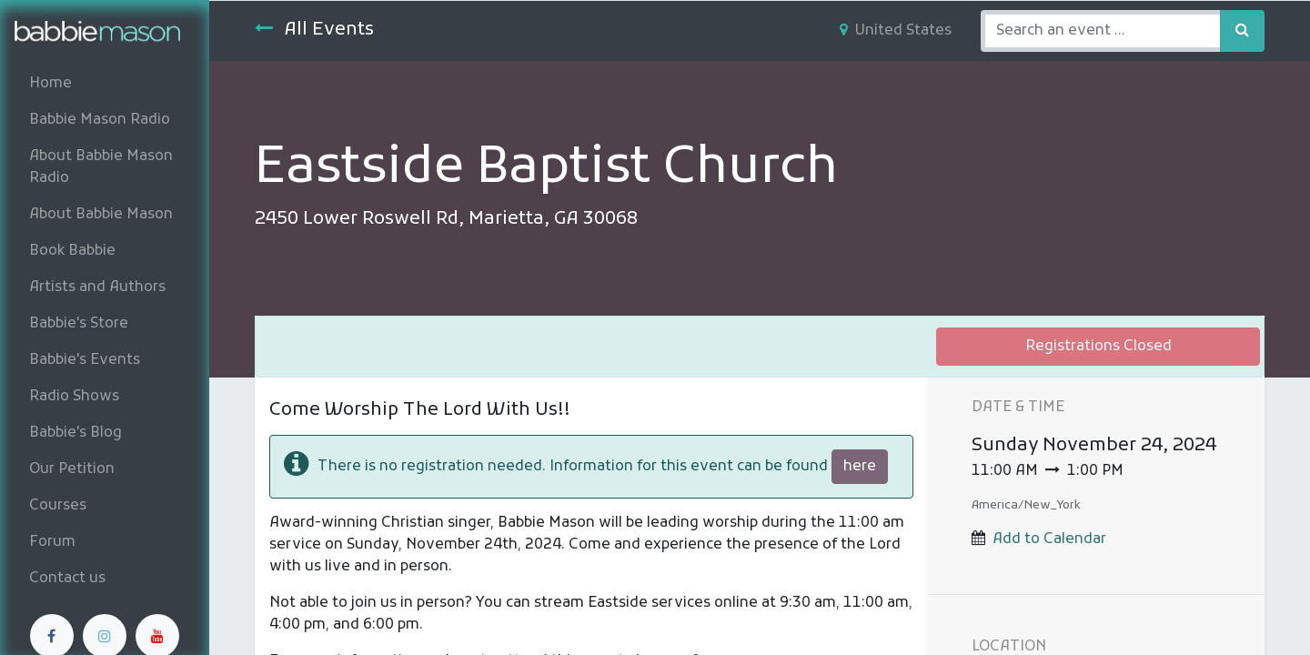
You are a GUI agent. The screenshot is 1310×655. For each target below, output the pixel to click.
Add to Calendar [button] (1049, 539)
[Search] (1242, 31)
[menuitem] (105, 84)
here (859, 467)
